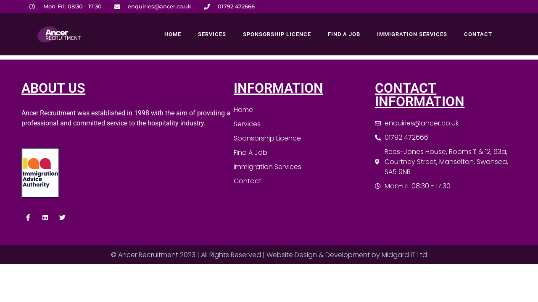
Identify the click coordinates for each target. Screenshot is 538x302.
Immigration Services (412, 34)
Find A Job (344, 34)
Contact (478, 34)
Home (172, 34)
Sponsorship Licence (277, 34)
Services (212, 34)
